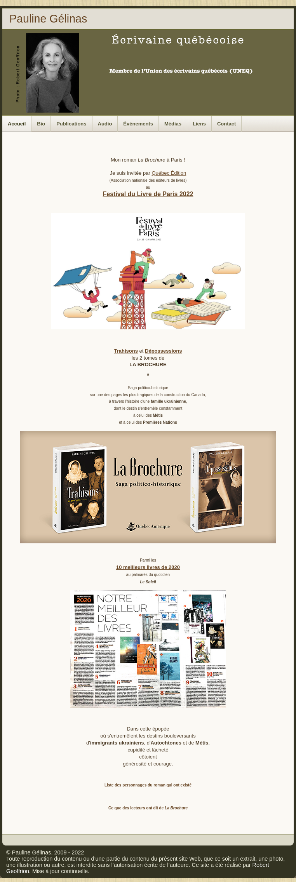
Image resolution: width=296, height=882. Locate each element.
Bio (41, 124)
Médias (172, 124)
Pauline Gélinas (48, 18)
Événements (138, 124)
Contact (226, 124)
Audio (105, 124)
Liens (199, 124)
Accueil (17, 124)
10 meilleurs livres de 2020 (148, 567)
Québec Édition (168, 173)
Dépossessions (163, 351)
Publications (71, 124)
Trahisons (126, 351)
